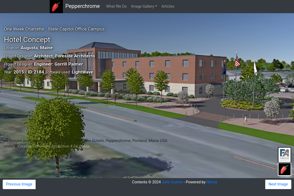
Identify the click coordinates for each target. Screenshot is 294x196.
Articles (167, 6)
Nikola (212, 182)
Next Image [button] (278, 184)
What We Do (116, 6)
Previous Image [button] (19, 184)
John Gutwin (172, 182)
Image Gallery (142, 6)
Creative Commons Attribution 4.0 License (54, 146)
